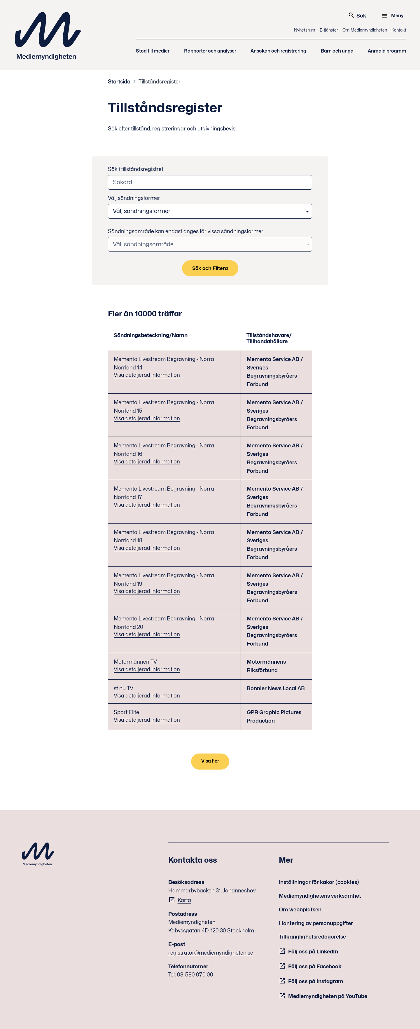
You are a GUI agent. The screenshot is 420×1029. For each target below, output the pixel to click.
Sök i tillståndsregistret (135, 169)
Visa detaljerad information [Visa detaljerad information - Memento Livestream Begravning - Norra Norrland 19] (147, 591)
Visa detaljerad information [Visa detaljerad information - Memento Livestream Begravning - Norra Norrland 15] (147, 418)
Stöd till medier (152, 51)
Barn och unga (337, 51)
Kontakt (398, 29)
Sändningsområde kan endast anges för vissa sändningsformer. (186, 231)
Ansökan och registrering (278, 51)
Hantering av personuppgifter (316, 923)
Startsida (119, 82)
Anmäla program (387, 51)
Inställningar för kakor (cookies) (319, 882)
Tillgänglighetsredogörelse (312, 937)
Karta (184, 900)
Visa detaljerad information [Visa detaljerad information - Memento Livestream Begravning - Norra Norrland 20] (147, 634)
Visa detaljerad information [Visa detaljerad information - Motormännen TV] (147, 669)
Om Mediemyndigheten (364, 29)
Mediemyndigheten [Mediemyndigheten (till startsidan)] (48, 36)
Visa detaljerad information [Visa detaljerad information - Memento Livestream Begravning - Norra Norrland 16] (147, 461)
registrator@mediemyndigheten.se (210, 953)
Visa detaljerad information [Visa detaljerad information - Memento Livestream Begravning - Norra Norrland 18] (147, 548)
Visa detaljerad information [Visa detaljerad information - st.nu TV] (147, 696)
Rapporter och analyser (210, 51)
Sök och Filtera (210, 268)
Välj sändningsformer (134, 198)
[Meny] (393, 15)
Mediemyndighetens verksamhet (320, 896)
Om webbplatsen (300, 909)
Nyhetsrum (304, 29)
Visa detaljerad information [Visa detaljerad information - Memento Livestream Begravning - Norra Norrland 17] (147, 505)
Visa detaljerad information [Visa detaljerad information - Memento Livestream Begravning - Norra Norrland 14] (147, 375)
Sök (357, 15)
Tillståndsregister (160, 82)
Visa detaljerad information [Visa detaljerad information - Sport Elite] (147, 720)
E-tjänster (329, 29)
